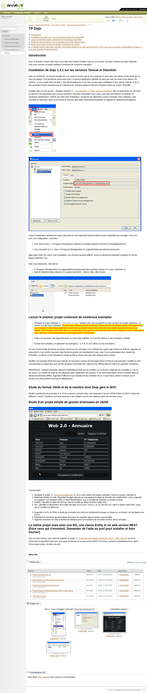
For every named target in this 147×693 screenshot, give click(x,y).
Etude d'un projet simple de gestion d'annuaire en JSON (55, 44)
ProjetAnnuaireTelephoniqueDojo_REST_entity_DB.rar (102, 538)
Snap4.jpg (54, 638)
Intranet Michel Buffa (42, 25)
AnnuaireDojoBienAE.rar (64, 495)
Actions (136, 574)
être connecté (44, 677)
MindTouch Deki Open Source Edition (128, 689)
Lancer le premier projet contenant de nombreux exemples (56, 39)
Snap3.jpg (82, 631)
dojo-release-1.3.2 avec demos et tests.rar (93, 91)
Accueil (31, 25)
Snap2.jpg (110, 636)
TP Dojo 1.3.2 (5, 18)
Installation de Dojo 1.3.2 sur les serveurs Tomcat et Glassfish (57, 37)
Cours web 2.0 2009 (58, 25)
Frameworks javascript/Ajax (76, 25)
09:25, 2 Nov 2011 (123, 17)
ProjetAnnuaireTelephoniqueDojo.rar (46, 585)
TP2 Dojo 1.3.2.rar (70, 323)
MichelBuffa (138, 17)
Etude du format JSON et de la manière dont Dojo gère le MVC (58, 42)
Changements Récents (22, 13)
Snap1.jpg (54, 656)
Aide (46, 13)
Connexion (142, 9)
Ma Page (7, 13)
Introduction (36, 35)
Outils (36, 13)
